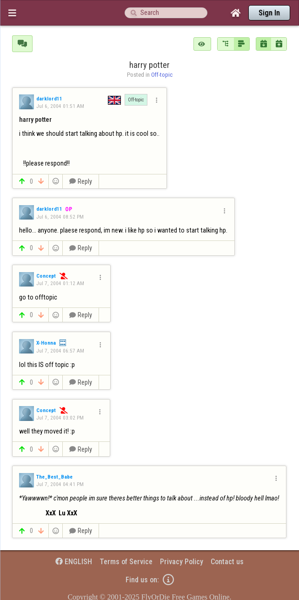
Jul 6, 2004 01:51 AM (60, 106)
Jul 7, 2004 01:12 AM (60, 283)
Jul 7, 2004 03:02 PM (60, 417)
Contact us (227, 561)
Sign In (269, 12)
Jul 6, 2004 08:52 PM (60, 216)
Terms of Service (126, 561)
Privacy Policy (181, 561)
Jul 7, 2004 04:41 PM (60, 484)
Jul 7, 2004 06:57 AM (60, 350)
